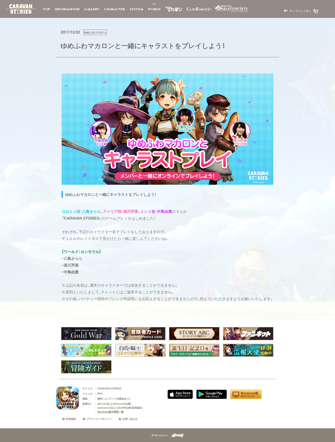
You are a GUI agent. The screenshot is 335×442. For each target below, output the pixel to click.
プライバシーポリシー (99, 419)
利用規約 (71, 419)
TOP (46, 9)
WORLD (154, 9)
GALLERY (91, 9)
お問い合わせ (129, 419)
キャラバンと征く (300, 11)
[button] (298, 10)
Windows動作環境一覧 (110, 412)
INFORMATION (67, 9)
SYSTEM (136, 9)
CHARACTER (114, 9)
